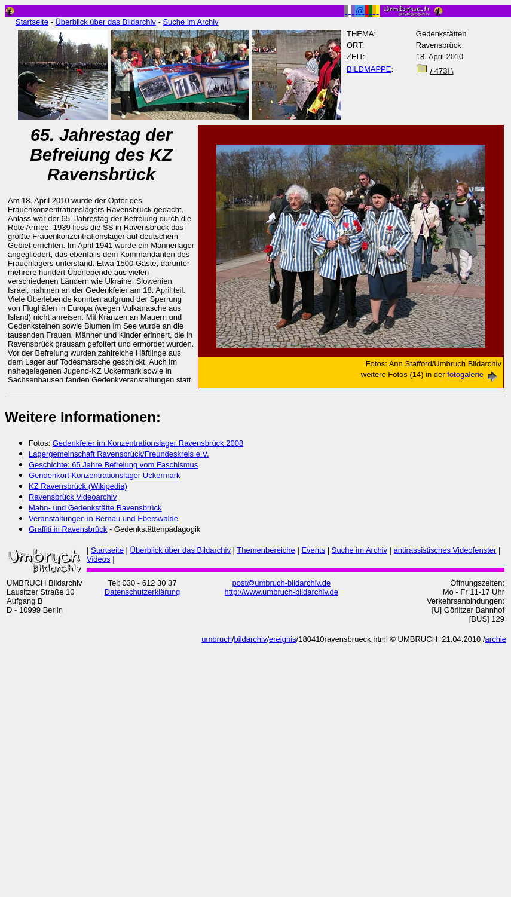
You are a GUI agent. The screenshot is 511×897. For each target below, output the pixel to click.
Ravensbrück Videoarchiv (73, 496)
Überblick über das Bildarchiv (105, 21)
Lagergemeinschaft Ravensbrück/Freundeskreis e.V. (119, 453)
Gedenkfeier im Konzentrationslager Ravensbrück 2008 (148, 443)
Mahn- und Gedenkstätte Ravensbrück (95, 507)
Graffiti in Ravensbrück (68, 529)
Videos (99, 559)
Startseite (32, 21)
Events (313, 550)
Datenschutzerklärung (142, 591)
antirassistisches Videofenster (445, 550)
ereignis (282, 639)
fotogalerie (474, 374)
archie (495, 639)
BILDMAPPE (369, 69)
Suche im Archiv (190, 21)
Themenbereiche (266, 550)
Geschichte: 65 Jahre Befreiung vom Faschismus (113, 464)
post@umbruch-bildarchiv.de (281, 582)
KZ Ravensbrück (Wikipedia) (78, 486)
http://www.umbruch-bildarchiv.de (282, 591)
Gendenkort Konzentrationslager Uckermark (104, 475)
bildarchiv (250, 639)
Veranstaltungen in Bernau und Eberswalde (103, 518)
